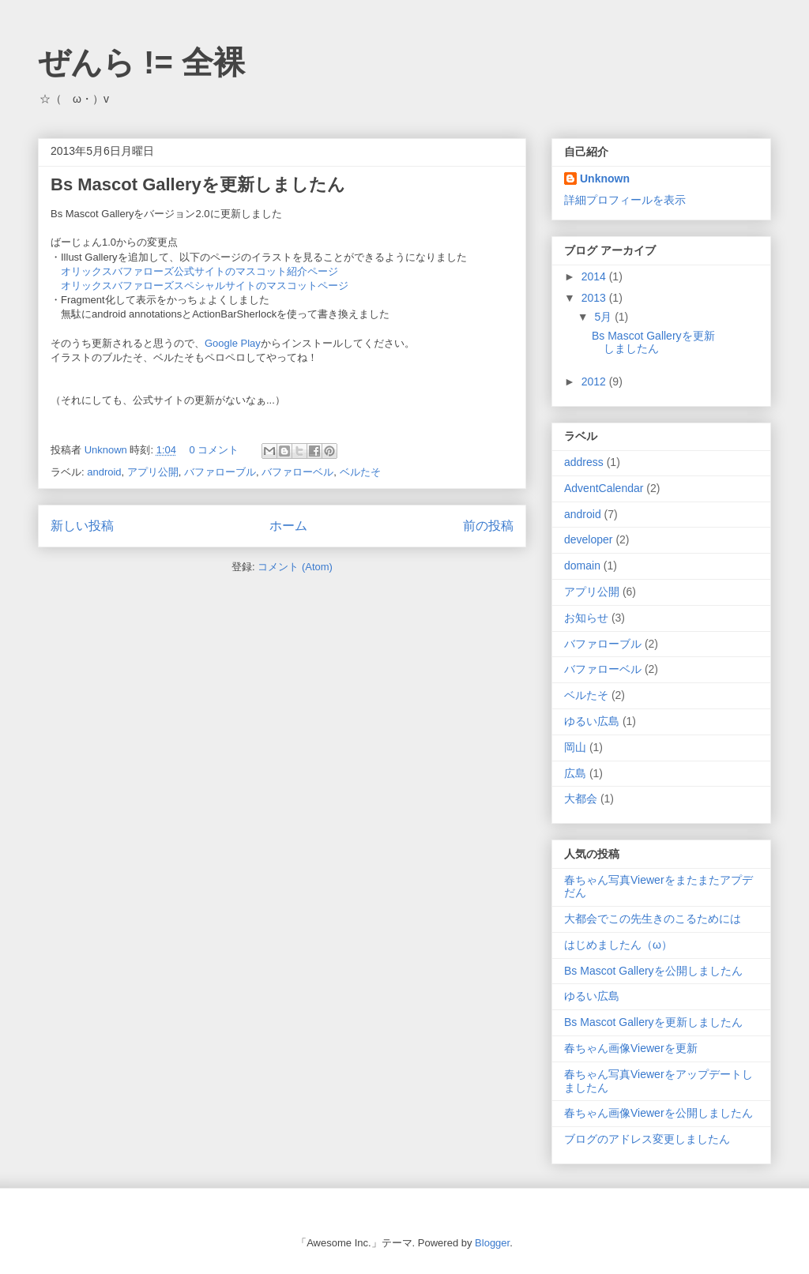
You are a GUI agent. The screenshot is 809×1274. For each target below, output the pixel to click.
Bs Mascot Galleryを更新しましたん (198, 184)
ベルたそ (360, 472)
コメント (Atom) (295, 567)
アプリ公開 (153, 472)
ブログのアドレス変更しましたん (647, 1139)
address (584, 462)
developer (588, 539)
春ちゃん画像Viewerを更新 (631, 1048)
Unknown (107, 450)
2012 (595, 381)
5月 (604, 316)
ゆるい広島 (591, 721)
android (104, 472)
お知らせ (586, 617)
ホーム (288, 525)
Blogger (492, 1243)
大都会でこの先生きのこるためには (652, 918)
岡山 (575, 747)
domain (582, 565)
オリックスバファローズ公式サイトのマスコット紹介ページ (199, 271)
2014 (595, 276)
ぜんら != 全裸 (141, 62)
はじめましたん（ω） (618, 944)
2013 (595, 297)
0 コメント (214, 450)
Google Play (233, 343)
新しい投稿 (82, 525)
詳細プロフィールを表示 (625, 200)
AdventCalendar (603, 488)
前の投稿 (488, 525)
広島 (575, 773)
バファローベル (297, 472)
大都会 (580, 798)
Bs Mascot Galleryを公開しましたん (653, 970)
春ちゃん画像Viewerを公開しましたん (658, 1113)
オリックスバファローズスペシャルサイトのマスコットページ (204, 285)
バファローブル (220, 472)
